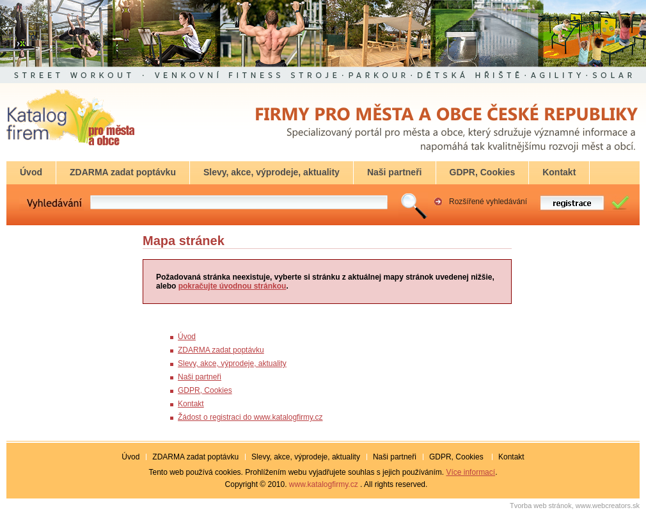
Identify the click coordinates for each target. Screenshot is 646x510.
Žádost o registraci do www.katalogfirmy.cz (250, 417)
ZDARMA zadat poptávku (221, 350)
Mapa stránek (184, 241)
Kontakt (191, 403)
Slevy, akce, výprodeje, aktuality (232, 363)
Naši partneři (199, 376)
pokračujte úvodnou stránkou (232, 286)
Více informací (470, 472)
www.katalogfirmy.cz (323, 484)
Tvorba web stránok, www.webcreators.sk (575, 505)
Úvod (187, 336)
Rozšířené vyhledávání (488, 201)
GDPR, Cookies (205, 390)
